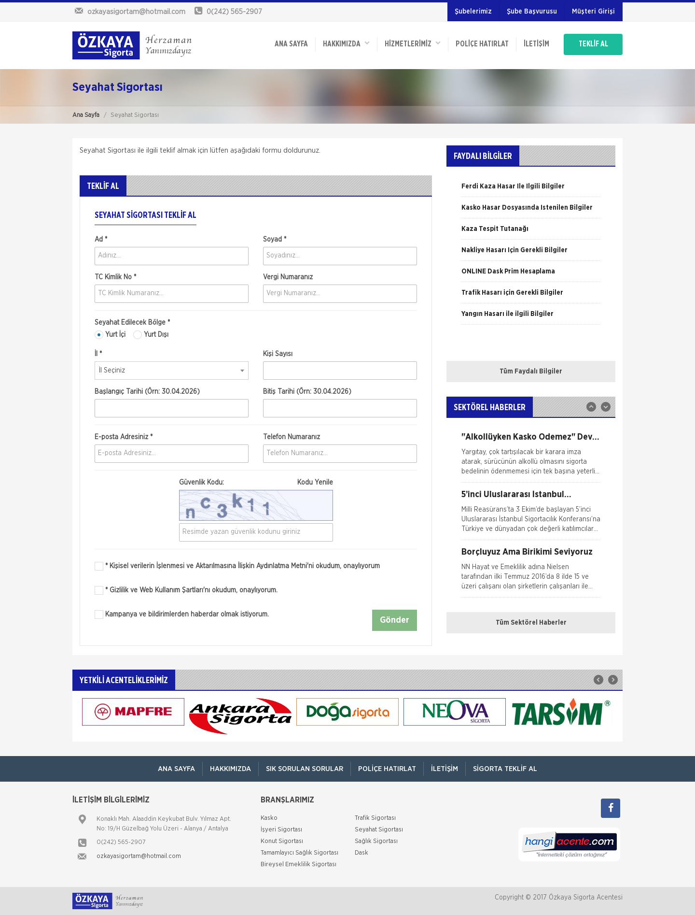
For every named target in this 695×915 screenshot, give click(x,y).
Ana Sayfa (85, 115)
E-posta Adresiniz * (124, 437)
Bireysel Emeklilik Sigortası (298, 864)
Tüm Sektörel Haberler (531, 622)
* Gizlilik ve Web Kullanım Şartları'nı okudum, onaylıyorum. (191, 590)
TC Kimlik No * (115, 277)
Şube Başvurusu (532, 11)
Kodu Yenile (315, 482)
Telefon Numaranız (291, 437)
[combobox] (172, 370)
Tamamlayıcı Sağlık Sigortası (299, 853)
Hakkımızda (346, 43)
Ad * (101, 239)
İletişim (536, 44)
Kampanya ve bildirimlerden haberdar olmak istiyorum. (182, 614)
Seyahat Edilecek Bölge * (132, 322)
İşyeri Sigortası (281, 830)
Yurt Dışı (150, 334)
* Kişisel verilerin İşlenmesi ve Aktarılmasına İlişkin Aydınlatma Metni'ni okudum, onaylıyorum (242, 566)
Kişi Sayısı (277, 354)
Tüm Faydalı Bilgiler (531, 371)
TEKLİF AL (593, 44)
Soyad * (274, 239)
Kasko (269, 818)
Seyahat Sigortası (379, 830)
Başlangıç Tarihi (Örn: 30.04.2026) (147, 391)
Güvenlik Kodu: (256, 482)
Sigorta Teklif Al (505, 768)
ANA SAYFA (291, 44)
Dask (361, 853)
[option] (531, 190)
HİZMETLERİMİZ (413, 43)
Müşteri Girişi (593, 11)
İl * (98, 354)
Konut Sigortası (282, 841)
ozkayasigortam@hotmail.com (139, 856)
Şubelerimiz (473, 11)
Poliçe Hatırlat (482, 44)
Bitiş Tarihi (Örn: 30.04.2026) (307, 391)
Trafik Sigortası (375, 818)
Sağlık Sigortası (376, 841)
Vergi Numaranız (288, 277)
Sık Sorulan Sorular (304, 768)
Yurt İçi (110, 334)
